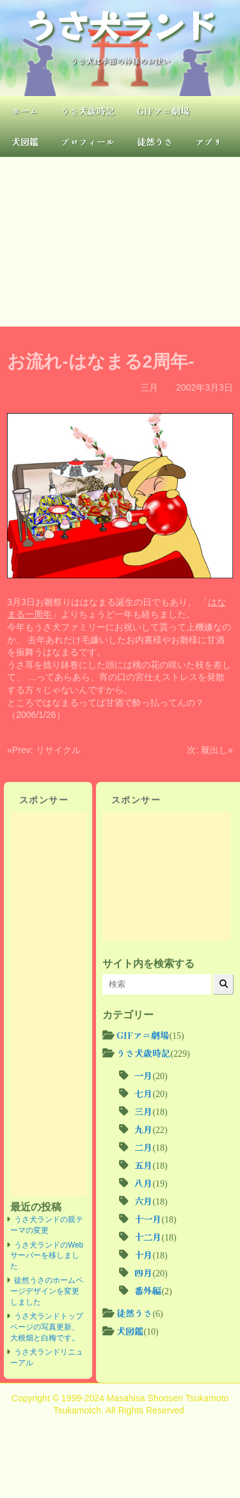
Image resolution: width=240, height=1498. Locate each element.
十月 (143, 1254)
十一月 (147, 1218)
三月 (149, 387)
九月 (143, 1129)
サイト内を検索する (148, 963)
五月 (143, 1165)
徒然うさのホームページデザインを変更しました (46, 1291)
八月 (143, 1182)
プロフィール (88, 141)
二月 (143, 1147)
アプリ (208, 141)
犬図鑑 (25, 141)
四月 (143, 1272)
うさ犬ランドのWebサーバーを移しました (46, 1256)
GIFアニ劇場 (163, 110)
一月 (143, 1075)
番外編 (147, 1290)
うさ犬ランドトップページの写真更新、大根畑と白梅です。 (46, 1327)
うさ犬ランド (120, 24)
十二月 (147, 1236)
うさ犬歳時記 (88, 110)
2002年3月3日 (204, 387)
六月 (143, 1200)
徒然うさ (155, 141)
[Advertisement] (120, 241)
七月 (143, 1093)
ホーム (25, 110)
